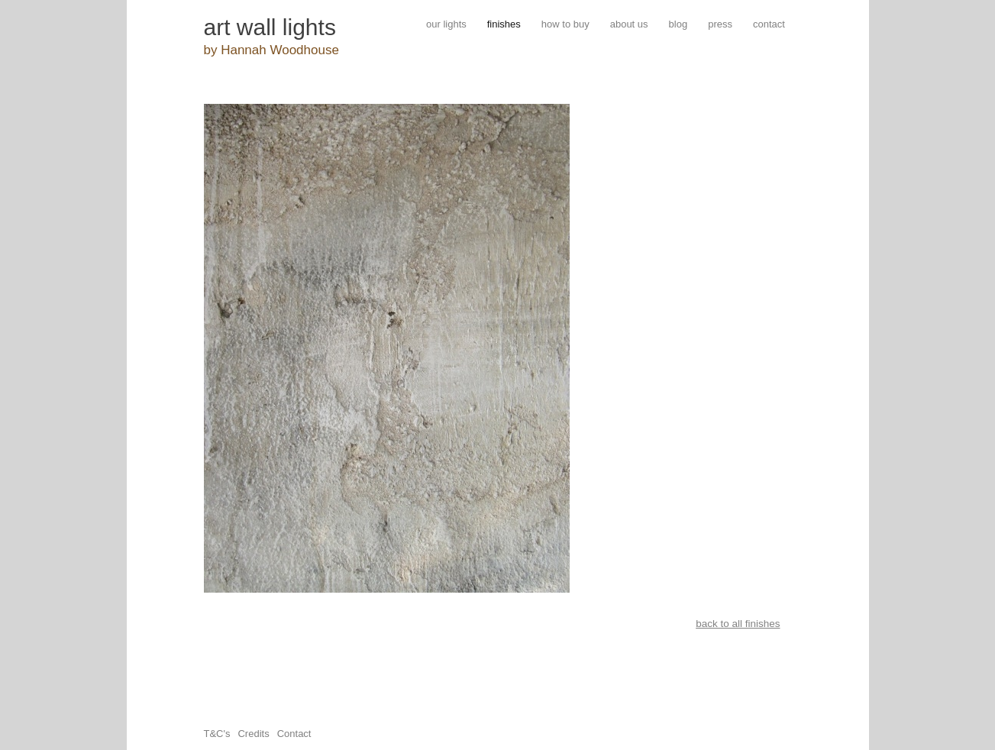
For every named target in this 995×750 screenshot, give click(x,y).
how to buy (565, 24)
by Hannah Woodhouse (271, 50)
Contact (294, 733)
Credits (253, 733)
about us (629, 24)
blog (678, 24)
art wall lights (270, 27)
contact (769, 24)
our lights (446, 24)
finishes (504, 24)
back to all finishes (738, 623)
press (720, 24)
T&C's (217, 733)
